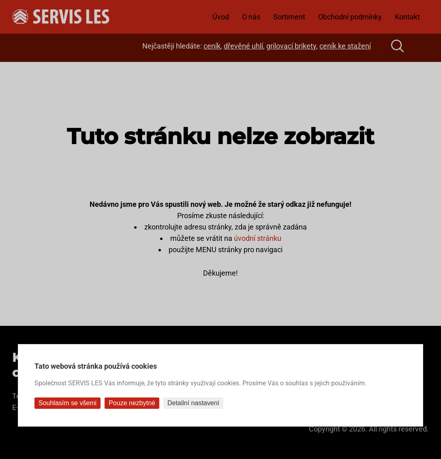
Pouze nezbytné (132, 403)
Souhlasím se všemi (67, 403)
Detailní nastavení (193, 403)
